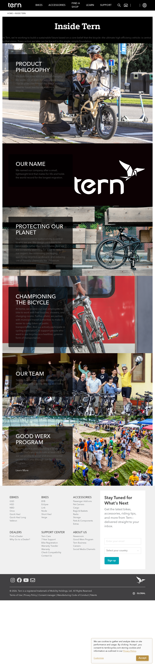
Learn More (22, 470)
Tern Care (46, 536)
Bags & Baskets (80, 511)
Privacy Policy (30, 595)
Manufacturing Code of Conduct (73, 595)
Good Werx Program (83, 539)
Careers (77, 546)
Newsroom (78, 536)
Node (44, 511)
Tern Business (79, 543)
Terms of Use (16, 595)
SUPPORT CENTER (53, 532)
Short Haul (46, 514)
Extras (76, 524)
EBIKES (14, 497)
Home (10, 13)
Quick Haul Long (18, 517)
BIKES (45, 497)
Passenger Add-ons (82, 501)
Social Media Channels (84, 549)
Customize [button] (99, 658)
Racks (75, 514)
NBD (12, 508)
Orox (12, 511)
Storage (77, 517)
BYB (43, 501)
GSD (12, 501)
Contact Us (46, 556)
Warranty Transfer (49, 546)
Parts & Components (83, 521)
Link (43, 508)
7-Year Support (48, 539)
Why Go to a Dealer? (20, 539)
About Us (80, 532)
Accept (142, 658)
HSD (12, 504)
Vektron (13, 521)
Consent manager (47, 595)
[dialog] (122, 651)
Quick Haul (15, 514)
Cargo (76, 508)
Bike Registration (49, 543)
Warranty (45, 549)
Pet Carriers (78, 504)
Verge (44, 517)
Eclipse (44, 504)
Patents (93, 595)
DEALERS (16, 532)
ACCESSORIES (82, 497)
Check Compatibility (51, 552)
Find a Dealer (16, 536)
